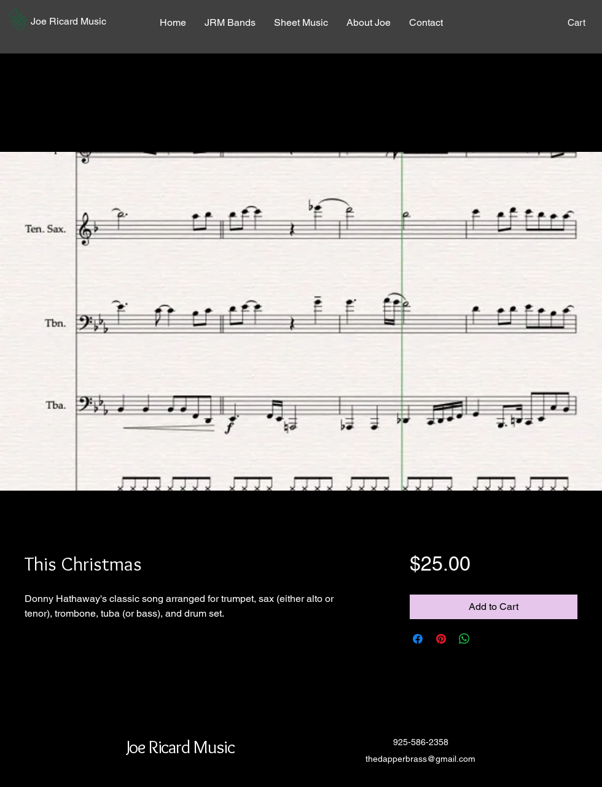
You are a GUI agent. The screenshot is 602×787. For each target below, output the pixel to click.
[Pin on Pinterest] (441, 638)
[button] (18, 19)
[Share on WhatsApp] (464, 638)
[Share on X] (487, 638)
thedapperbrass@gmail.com (420, 759)
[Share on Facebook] (417, 638)
